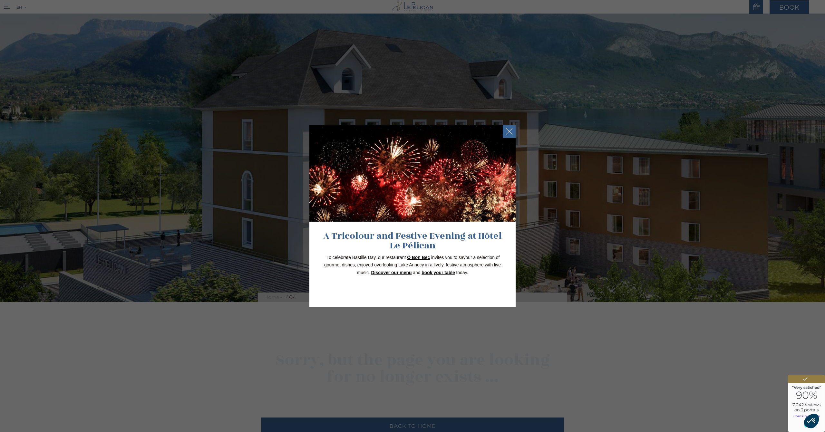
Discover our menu (391, 272)
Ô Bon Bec (418, 257)
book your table (438, 272)
